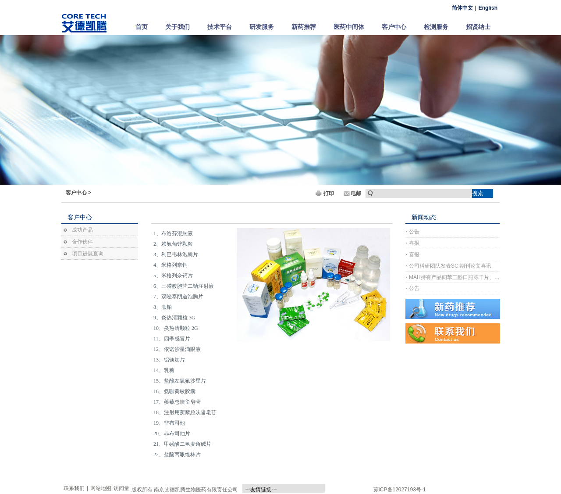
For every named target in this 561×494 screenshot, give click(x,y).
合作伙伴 (82, 242)
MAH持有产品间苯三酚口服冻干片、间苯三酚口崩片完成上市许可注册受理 (454, 277)
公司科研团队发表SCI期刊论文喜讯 (450, 266)
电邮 (356, 193)
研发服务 (261, 26)
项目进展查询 (87, 254)
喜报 (414, 243)
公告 (414, 232)
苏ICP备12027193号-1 (399, 490)
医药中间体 (349, 26)
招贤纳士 (478, 26)
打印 (328, 193)
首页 (141, 26)
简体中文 (462, 8)
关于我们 (177, 26)
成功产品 (82, 230)
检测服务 (436, 26)
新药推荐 (303, 26)
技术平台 (219, 26)
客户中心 (394, 26)
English (488, 8)
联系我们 (74, 488)
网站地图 (100, 488)
